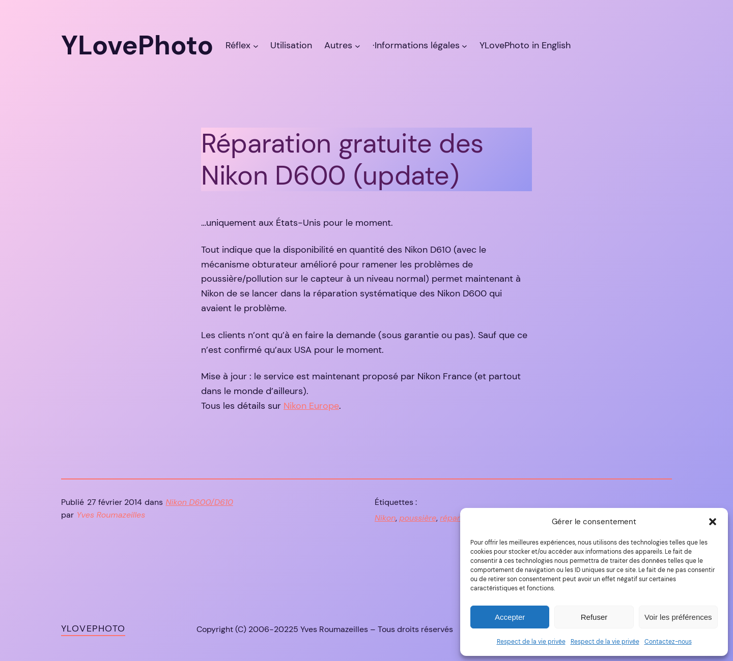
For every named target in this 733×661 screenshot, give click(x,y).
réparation (459, 518)
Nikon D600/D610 (199, 502)
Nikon (385, 518)
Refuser (594, 617)
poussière (417, 518)
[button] (713, 522)
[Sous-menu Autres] (357, 45)
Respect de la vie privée (531, 642)
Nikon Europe (311, 406)
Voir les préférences (678, 617)
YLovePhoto (93, 628)
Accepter (510, 617)
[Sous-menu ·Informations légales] (464, 45)
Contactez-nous (668, 642)
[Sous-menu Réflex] (256, 45)
